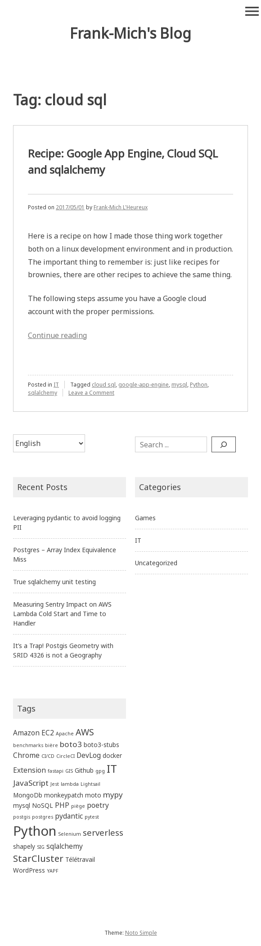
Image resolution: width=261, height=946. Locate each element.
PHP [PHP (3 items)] (62, 805)
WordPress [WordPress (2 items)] (29, 870)
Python (198, 384)
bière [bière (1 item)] (51, 745)
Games (145, 518)
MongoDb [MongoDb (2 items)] (27, 795)
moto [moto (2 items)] (93, 795)
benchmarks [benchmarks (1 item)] (28, 745)
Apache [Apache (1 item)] (65, 733)
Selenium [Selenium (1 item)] (69, 834)
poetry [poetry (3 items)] (98, 805)
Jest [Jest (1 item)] (54, 784)
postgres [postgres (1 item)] (42, 817)
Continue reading (57, 335)
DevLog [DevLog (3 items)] (88, 755)
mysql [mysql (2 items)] (21, 805)
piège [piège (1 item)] (78, 806)
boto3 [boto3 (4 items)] (71, 744)
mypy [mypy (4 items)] (113, 794)
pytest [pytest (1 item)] (92, 817)
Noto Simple (141, 933)
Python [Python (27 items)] (34, 831)
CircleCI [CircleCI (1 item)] (65, 756)
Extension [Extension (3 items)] (29, 770)
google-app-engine (143, 384)
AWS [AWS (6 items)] (85, 732)
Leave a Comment (91, 392)
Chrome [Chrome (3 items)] (26, 755)
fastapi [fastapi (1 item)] (55, 771)
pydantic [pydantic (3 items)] (69, 816)
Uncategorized (156, 563)
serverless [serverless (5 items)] (103, 832)
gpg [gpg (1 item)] (100, 771)
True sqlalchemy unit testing (54, 581)
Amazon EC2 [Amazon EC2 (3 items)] (33, 733)
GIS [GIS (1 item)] (69, 771)
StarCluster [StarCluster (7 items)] (38, 858)
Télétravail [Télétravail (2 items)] (80, 859)
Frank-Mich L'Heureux (121, 207)
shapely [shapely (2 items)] (24, 846)
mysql (179, 384)
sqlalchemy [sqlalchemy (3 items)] (64, 846)
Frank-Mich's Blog (130, 33)
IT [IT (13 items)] (112, 768)
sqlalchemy (42, 392)
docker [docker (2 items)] (112, 755)
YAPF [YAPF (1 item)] (52, 871)
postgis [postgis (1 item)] (21, 817)
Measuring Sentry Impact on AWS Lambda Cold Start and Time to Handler (62, 613)
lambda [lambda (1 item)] (70, 784)
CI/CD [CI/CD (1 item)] (47, 756)
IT (56, 384)
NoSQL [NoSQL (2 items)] (42, 805)
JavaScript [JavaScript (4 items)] (31, 783)
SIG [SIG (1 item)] (41, 847)
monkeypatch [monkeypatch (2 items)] (63, 795)
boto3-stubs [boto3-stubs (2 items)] (101, 744)
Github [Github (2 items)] (84, 770)
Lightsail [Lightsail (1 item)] (90, 784)
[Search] (224, 444)
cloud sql (104, 384)
